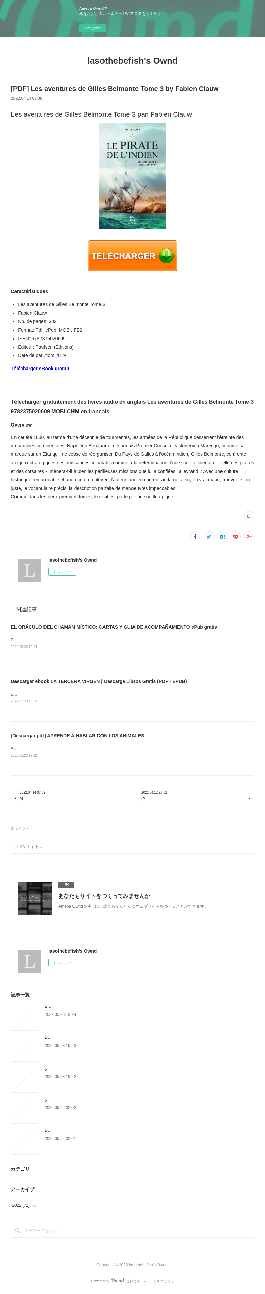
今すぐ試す (92, 28)
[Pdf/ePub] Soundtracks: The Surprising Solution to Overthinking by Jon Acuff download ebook (129, 1100)
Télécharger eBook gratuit (40, 368)
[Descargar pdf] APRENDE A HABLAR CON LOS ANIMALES (77, 736)
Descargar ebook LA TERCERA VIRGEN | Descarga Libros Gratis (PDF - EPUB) (99, 682)
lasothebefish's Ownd (132, 61)
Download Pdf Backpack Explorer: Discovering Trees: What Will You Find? (111, 1131)
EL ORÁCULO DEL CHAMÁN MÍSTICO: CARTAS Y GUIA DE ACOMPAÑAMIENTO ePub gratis (114, 627)
